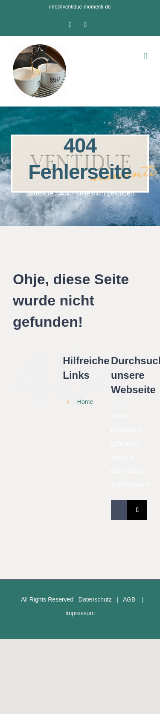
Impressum (80, 613)
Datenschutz (95, 599)
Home (85, 401)
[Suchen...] (119, 510)
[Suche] (137, 510)
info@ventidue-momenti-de (80, 7)
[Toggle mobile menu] (145, 56)
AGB (129, 599)
